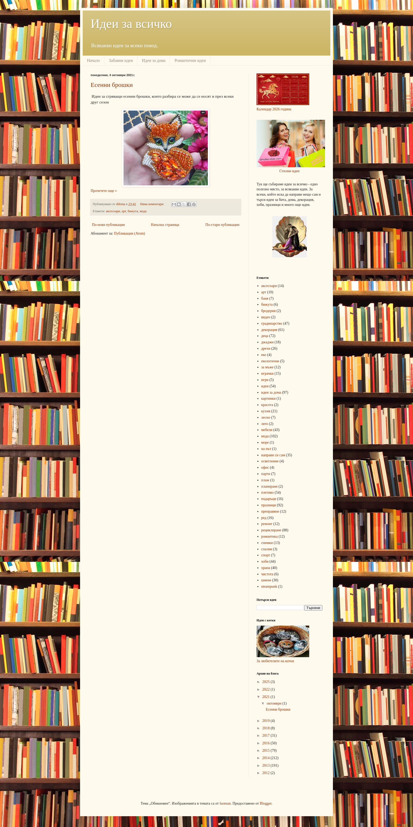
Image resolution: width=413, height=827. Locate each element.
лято (264, 424)
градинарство (271, 323)
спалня (266, 549)
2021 (266, 697)
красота (267, 405)
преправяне (270, 511)
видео (265, 317)
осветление (270, 461)
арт (124, 211)
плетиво (267, 492)
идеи (265, 386)
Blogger (265, 803)
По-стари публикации (222, 225)
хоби (265, 561)
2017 (266, 735)
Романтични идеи (190, 60)
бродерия (268, 311)
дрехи (266, 348)
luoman (225, 803)
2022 (266, 689)
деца (264, 336)
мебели (267, 430)
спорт (265, 555)
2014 (266, 758)
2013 (266, 765)
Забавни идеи (121, 60)
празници (268, 505)
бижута (133, 211)
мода (143, 211)
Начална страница (165, 225)
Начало (93, 60)
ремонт (267, 524)
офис (265, 467)
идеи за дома (271, 392)
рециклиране (271, 530)
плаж (265, 480)
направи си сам (273, 455)
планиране (269, 486)
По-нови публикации (108, 225)
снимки (267, 543)
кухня (266, 411)
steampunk (269, 586)
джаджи (267, 342)
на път (266, 449)
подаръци (268, 499)
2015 (266, 750)
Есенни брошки (112, 84)
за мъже (267, 367)
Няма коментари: (152, 204)
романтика (269, 536)
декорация (269, 330)
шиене (266, 580)
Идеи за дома (154, 60)
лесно (265, 417)
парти (265, 474)
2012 (266, 773)
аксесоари (113, 211)
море (265, 442)
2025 (266, 682)
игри (265, 380)
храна (265, 568)
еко (263, 355)
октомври (274, 703)
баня (264, 298)
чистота (267, 574)
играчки (267, 373)
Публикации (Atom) (129, 233)
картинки (268, 398)
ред (264, 518)
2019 (266, 721)
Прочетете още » (104, 191)
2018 (266, 728)
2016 (266, 743)
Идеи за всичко (131, 24)
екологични (270, 361)
